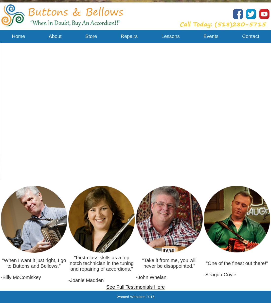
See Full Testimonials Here (135, 287)
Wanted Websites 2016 (135, 297)
